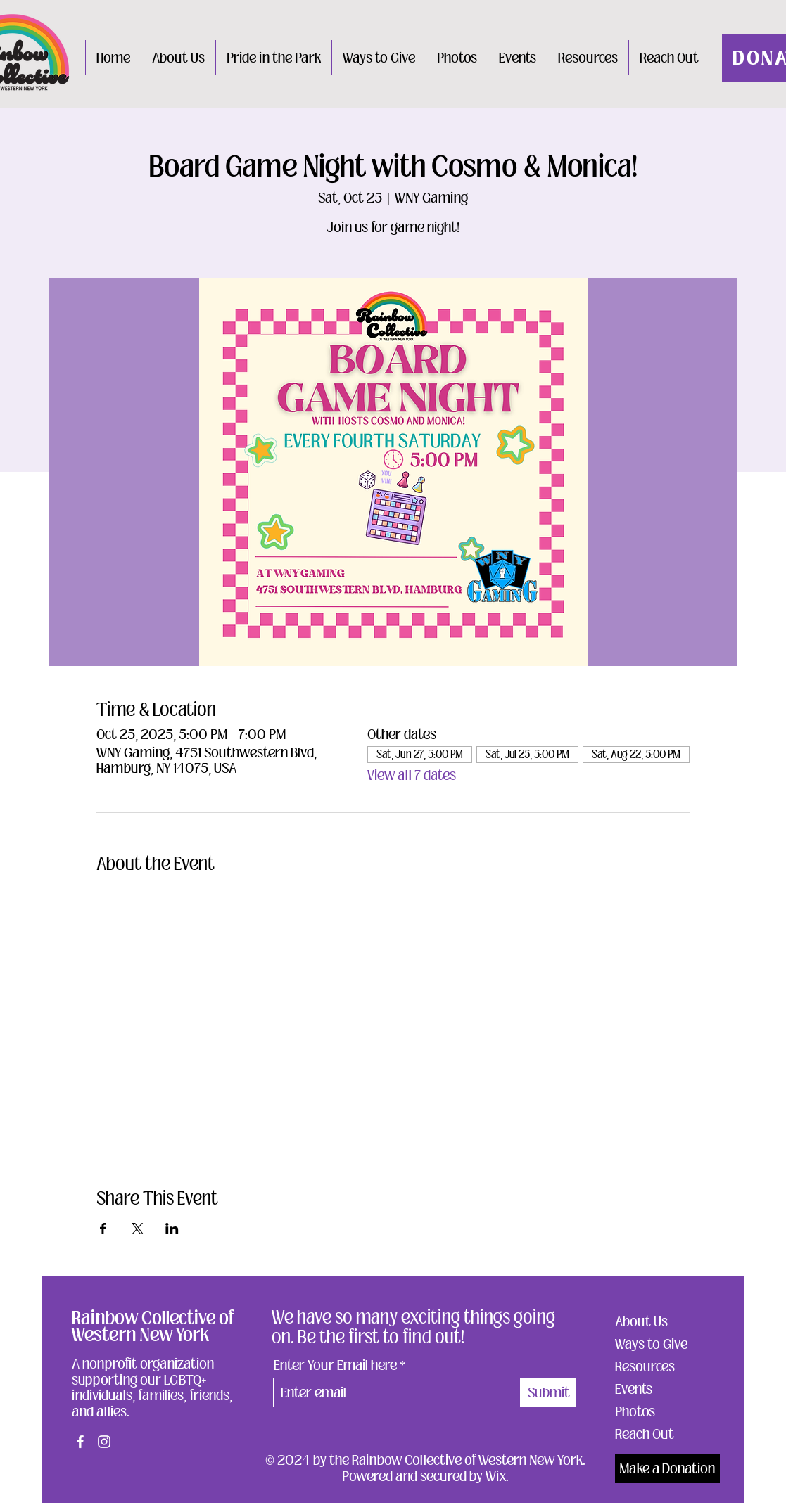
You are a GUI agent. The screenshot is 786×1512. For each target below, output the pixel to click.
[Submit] (548, 1392)
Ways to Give (651, 1344)
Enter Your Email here (335, 1365)
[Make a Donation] (667, 1468)
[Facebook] (80, 1441)
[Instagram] (104, 1441)
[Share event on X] (137, 1228)
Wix (496, 1476)
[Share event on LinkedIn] (172, 1228)
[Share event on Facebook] (103, 1228)
